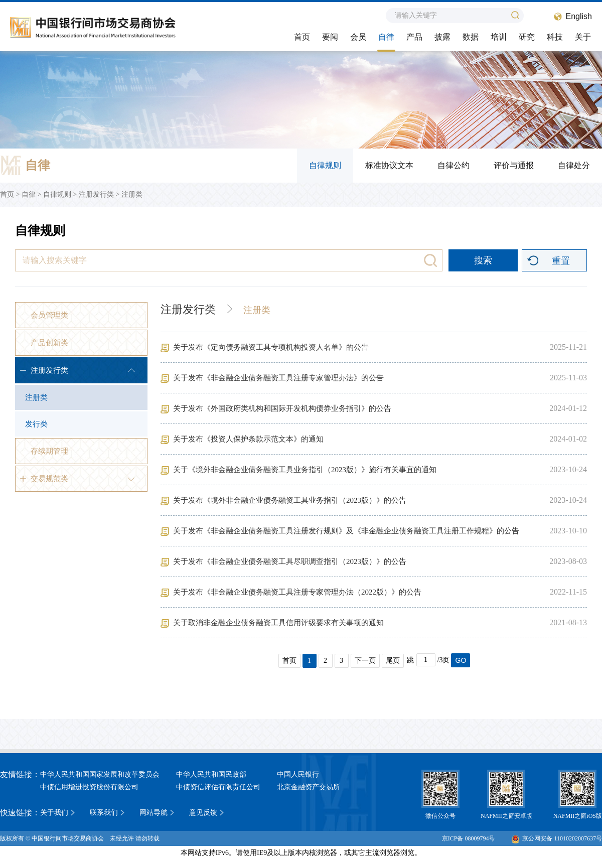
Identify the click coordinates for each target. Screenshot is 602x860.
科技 (555, 37)
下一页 (365, 660)
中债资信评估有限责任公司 (218, 787)
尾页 (393, 660)
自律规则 (325, 165)
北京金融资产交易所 (308, 787)
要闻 (330, 37)
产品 (414, 37)
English (579, 16)
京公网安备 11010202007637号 (557, 838)
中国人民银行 (298, 774)
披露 (442, 37)
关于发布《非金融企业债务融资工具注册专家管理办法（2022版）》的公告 (297, 592)
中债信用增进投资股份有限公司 (89, 787)
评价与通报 (514, 165)
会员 (358, 37)
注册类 (131, 194)
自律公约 (453, 165)
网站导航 (153, 812)
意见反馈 (203, 812)
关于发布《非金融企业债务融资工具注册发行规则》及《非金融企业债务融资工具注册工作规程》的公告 (346, 531)
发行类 (36, 424)
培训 (499, 37)
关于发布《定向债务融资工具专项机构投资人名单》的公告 (271, 347)
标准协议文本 (389, 165)
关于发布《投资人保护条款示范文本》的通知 (248, 439)
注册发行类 (96, 194)
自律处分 (574, 165)
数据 (471, 37)
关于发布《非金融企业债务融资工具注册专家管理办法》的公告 (278, 378)
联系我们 (104, 812)
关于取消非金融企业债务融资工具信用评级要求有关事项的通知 (278, 623)
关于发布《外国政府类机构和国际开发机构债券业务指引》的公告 (282, 408)
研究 (527, 37)
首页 (302, 37)
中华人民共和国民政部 (211, 774)
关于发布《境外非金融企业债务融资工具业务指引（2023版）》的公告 (289, 500)
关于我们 (54, 812)
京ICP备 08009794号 (468, 838)
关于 (583, 37)
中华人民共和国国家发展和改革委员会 (100, 774)
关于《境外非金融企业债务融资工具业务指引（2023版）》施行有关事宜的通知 (304, 470)
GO (461, 660)
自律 (386, 37)
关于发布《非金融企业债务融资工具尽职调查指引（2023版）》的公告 (289, 561)
